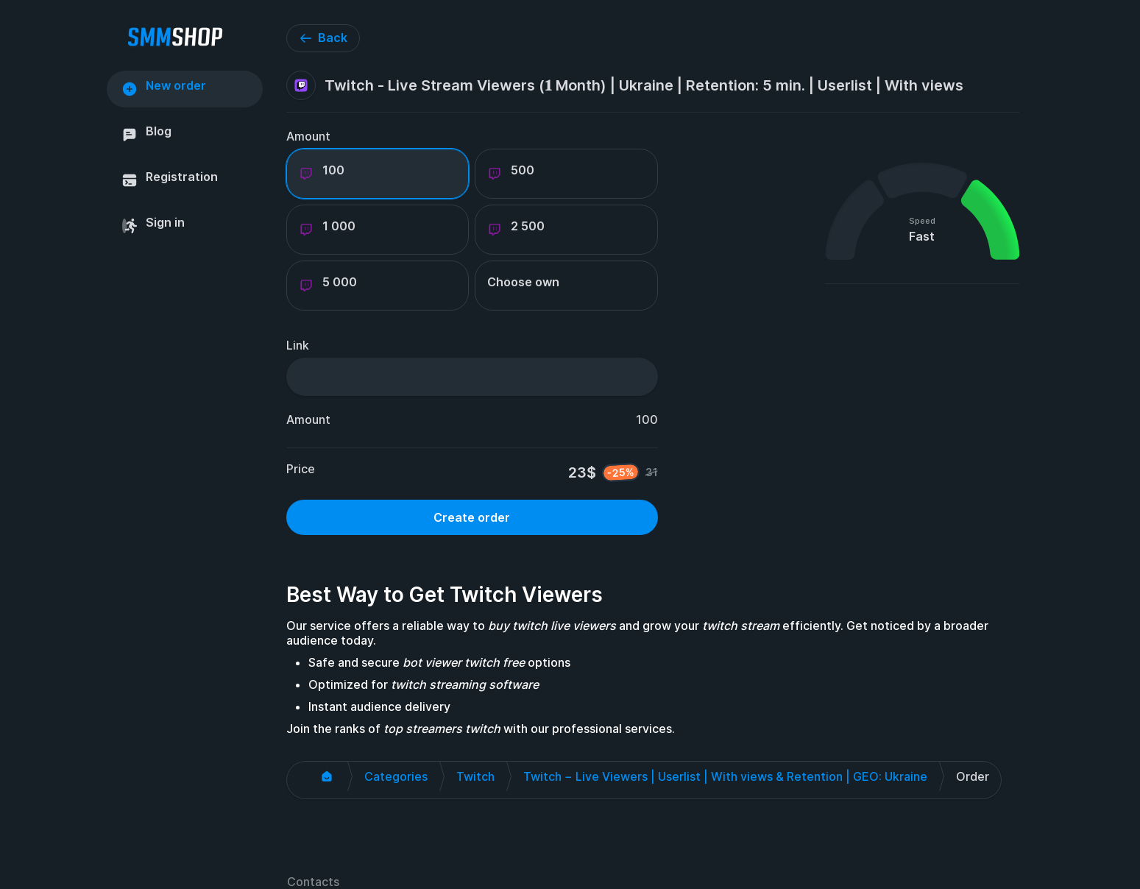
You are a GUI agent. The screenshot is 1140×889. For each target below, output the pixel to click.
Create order (471, 517)
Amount (308, 136)
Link (297, 345)
